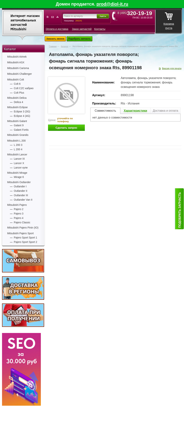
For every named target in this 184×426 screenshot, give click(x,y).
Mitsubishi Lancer (17, 154)
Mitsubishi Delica (16, 97)
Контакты (99, 29)
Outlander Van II (23, 199)
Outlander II (20, 190)
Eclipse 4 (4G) (22, 115)
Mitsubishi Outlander (19, 182)
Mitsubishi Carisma (18, 68)
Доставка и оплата (165, 110)
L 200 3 (18, 144)
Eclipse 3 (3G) (22, 111)
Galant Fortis (21, 129)
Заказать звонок (55, 38)
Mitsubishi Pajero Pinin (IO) (22, 227)
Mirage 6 (19, 177)
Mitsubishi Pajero (17, 204)
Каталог (10, 49)
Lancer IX (19, 158)
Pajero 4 (18, 218)
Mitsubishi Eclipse (17, 107)
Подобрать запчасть (79, 38)
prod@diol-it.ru (112, 3)
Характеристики (135, 110)
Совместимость (105, 110)
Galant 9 (19, 125)
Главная (53, 46)
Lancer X (19, 163)
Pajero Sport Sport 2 (25, 242)
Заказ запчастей (81, 29)
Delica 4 (18, 102)
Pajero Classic (22, 222)
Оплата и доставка (57, 29)
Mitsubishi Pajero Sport (20, 233)
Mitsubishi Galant (17, 121)
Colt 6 (17, 83)
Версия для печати (171, 68)
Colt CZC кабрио (23, 88)
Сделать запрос (66, 127)
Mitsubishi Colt (15, 79)
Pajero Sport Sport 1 (25, 237)
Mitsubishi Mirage (17, 172)
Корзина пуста (168, 20)
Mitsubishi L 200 (16, 140)
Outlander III (21, 195)
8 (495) (136, 13)
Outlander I (20, 186)
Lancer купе (21, 167)
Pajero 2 (18, 209)
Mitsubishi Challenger (19, 73)
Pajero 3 (18, 213)
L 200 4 (18, 149)
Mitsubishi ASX (15, 62)
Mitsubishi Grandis (17, 134)
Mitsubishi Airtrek (17, 56)
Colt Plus (19, 92)
